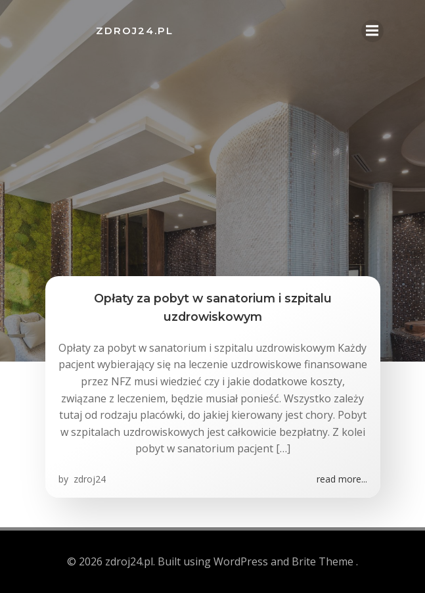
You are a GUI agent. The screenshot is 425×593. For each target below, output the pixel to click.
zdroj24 (88, 479)
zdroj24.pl (134, 30)
